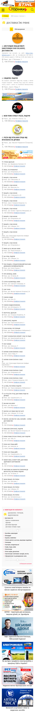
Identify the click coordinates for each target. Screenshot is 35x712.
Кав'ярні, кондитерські (12, 545)
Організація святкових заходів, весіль (17, 554)
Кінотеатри (8, 549)
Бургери (8, 522)
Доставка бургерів (11, 525)
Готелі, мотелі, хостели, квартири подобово (18, 540)
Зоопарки (8, 542)
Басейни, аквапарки (11, 533)
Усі (11, 29)
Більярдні (8, 536)
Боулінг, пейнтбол (10, 538)
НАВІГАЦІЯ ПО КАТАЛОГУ (12, 510)
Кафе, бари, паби (10, 547)
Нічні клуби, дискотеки (12, 551)
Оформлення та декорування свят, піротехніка (16, 557)
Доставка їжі (9, 518)
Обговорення (20, 29)
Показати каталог (26, 564)
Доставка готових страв (13, 527)
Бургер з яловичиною (12, 520)
